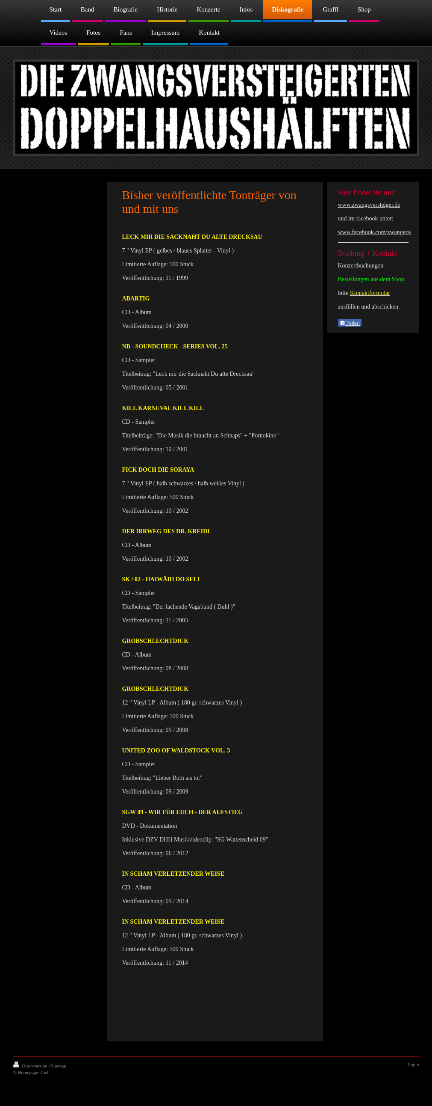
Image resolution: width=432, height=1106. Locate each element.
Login (413, 1064)
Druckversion (31, 1065)
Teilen (350, 323)
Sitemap (58, 1065)
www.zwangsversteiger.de (369, 205)
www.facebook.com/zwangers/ (374, 232)
